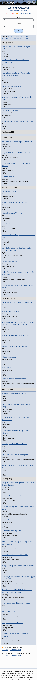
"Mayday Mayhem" (8, 612)
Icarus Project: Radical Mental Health (14, 346)
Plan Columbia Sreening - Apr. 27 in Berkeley (17, 142)
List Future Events (25, 13)
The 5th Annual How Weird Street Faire (15, 555)
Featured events (15, 650)
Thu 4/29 (13, 39)
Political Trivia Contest (9, 357)
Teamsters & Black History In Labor (14, 496)
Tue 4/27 (26, 36)
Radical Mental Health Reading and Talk (15, 335)
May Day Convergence (9, 520)
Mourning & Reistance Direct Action (14, 393)
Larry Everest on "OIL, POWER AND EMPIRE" (18, 153)
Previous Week (14, 10)
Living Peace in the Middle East (12, 623)
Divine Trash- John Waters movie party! (15, 455)
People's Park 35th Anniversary (12, 86)
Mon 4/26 (19, 36)
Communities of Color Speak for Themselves (17, 302)
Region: (18, 23)
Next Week (24, 10)
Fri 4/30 (19, 39)
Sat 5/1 (26, 39)
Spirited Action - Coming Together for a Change (18, 121)
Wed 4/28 (5, 39)
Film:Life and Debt (8, 177)
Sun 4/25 (11, 36)
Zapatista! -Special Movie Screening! (14, 379)
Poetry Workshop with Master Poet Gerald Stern (18, 566)
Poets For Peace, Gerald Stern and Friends (16, 603)
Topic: (18, 17)
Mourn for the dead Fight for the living (14, 202)
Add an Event (10, 13)
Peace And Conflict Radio (10, 110)
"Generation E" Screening (10, 311)
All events (5, 650)
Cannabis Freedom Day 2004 (11, 531)
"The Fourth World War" (10, 261)
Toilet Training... (7, 224)
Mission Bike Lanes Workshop (12, 213)
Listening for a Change (9, 191)
